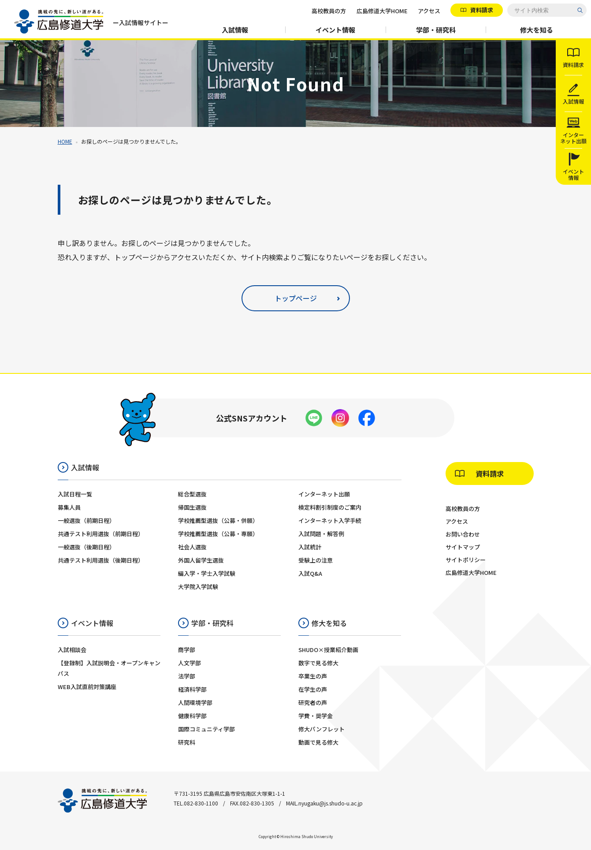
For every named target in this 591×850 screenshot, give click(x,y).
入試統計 (309, 547)
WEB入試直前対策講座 (87, 686)
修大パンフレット (321, 729)
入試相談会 (72, 649)
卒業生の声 (312, 676)
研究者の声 (312, 702)
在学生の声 (312, 689)
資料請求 (481, 10)
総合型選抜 (192, 494)
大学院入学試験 (198, 586)
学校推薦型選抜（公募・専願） (218, 533)
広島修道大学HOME (382, 11)
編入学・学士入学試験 (206, 573)
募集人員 (69, 507)
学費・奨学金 (315, 716)
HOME (65, 141)
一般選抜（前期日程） (86, 520)
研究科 (186, 742)
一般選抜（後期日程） (86, 547)
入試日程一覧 (75, 494)
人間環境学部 (195, 702)
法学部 (186, 676)
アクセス (429, 11)
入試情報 (235, 29)
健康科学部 (192, 716)
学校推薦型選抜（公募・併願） (218, 520)
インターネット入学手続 (329, 520)
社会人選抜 (192, 547)
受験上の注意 (315, 560)
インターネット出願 (324, 494)
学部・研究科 (436, 29)
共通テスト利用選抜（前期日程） (101, 533)
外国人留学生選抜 (201, 560)
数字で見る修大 (318, 663)
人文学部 (189, 663)
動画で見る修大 (318, 742)
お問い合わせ (463, 534)
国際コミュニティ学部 (206, 729)
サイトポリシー (466, 559)
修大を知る (536, 29)
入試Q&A (310, 573)
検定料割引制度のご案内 (329, 507)
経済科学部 (192, 689)
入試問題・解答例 (321, 533)
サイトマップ (463, 547)
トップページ (296, 298)
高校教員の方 (329, 11)
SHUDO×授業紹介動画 (328, 649)
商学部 (186, 649)
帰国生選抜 (192, 507)
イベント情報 (335, 29)
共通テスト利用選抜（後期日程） (101, 560)
